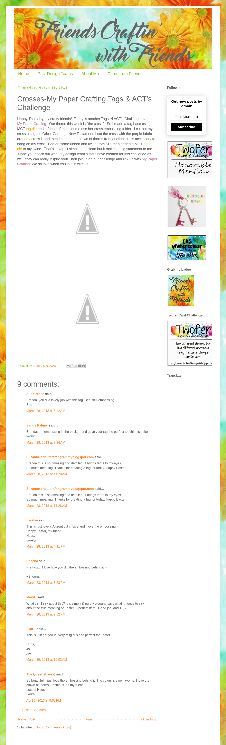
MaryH (31, 597)
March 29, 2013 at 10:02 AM (46, 659)
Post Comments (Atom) (54, 727)
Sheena (32, 561)
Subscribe (186, 127)
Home (23, 73)
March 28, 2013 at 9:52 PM (45, 614)
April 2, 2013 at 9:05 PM (43, 700)
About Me (90, 73)
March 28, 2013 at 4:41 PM (45, 546)
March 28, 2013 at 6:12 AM (45, 411)
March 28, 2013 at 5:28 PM (45, 582)
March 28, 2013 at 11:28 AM (46, 474)
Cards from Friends (124, 73)
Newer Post (26, 719)
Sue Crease (35, 394)
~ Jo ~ (31, 629)
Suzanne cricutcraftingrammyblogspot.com (60, 457)
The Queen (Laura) (40, 674)
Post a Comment (34, 710)
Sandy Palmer (37, 425)
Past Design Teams (55, 73)
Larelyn (32, 520)
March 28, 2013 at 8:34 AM (45, 442)
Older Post (149, 719)
